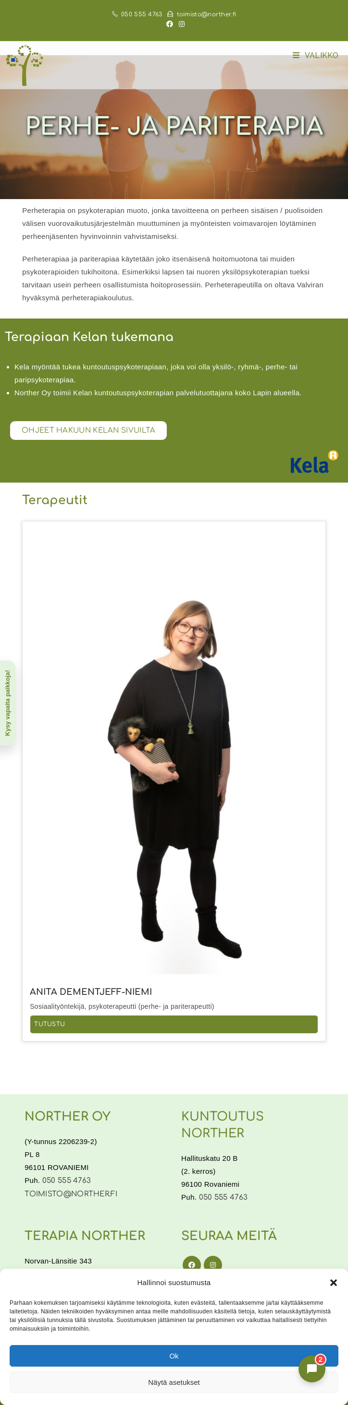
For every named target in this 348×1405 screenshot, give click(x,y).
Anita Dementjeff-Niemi (91, 992)
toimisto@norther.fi (201, 14)
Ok (173, 1356)
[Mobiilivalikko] (315, 55)
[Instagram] (213, 1265)
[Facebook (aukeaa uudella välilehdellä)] (169, 24)
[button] (333, 1282)
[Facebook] (192, 1265)
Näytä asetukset (174, 1382)
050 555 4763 (137, 14)
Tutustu (49, 1024)
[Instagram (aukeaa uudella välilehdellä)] (180, 24)
